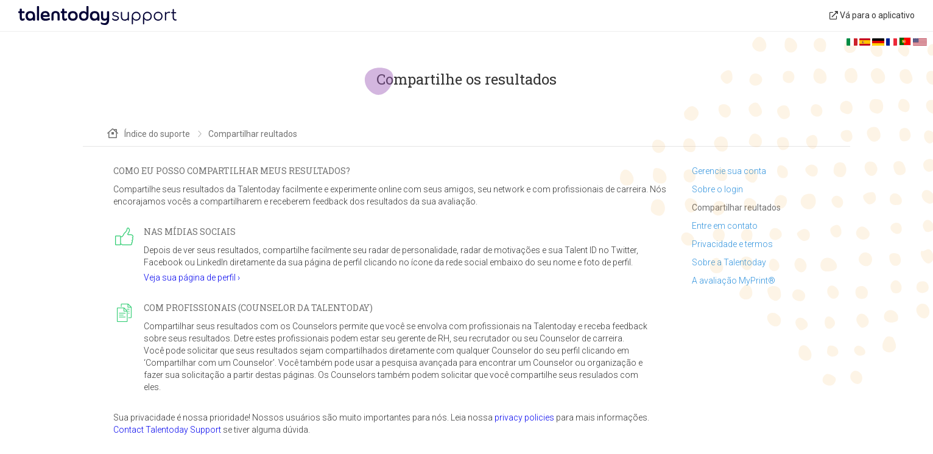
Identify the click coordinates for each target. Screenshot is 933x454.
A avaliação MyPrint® (733, 280)
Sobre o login (717, 189)
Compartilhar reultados (736, 207)
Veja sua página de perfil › (192, 277)
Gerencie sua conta (729, 171)
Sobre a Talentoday (729, 262)
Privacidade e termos (732, 244)
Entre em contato (725, 226)
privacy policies (524, 417)
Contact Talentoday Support (167, 430)
